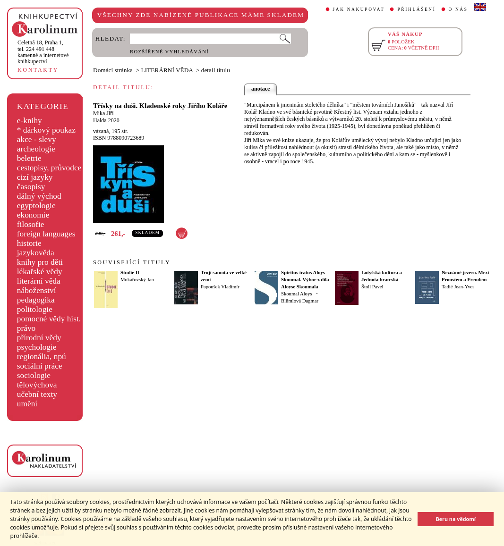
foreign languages (46, 233)
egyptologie (36, 205)
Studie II (129, 272)
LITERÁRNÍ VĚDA (167, 70)
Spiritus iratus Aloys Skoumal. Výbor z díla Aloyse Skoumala (305, 279)
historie (29, 243)
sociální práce (39, 365)
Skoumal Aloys (296, 293)
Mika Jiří (103, 113)
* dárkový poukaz (46, 130)
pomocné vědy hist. (49, 318)
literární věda (38, 281)
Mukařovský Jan (137, 279)
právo (26, 328)
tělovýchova (37, 384)
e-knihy (29, 120)
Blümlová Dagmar (299, 300)
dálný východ (39, 196)
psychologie (37, 347)
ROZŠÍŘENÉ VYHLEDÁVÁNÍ (169, 51)
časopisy (31, 186)
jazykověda (35, 252)
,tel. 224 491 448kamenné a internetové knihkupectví (43, 52)
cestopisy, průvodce (49, 167)
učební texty (37, 394)
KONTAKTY (38, 70)
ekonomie (33, 214)
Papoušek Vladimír (220, 286)
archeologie (36, 148)
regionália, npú (41, 356)
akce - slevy (36, 139)
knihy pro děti (40, 262)
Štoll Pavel (372, 286)
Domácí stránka (113, 70)
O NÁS (458, 9)
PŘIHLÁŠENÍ (416, 9)
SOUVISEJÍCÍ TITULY (132, 262)
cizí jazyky (35, 177)
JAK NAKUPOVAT (359, 9)
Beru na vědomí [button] (456, 518)
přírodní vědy (39, 337)
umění (27, 403)
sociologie (34, 375)
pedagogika (36, 299)
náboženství (36, 290)
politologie (34, 309)
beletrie (29, 158)
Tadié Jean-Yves (458, 286)
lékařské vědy (39, 271)
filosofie (30, 224)
